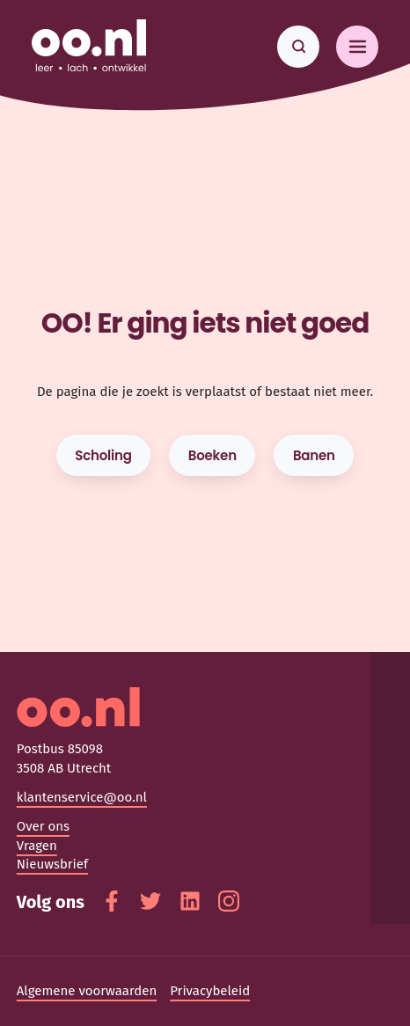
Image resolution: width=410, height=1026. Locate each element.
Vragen (37, 846)
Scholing (103, 455)
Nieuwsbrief (52, 864)
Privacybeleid (210, 991)
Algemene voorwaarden (87, 991)
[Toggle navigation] (357, 47)
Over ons (43, 826)
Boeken (212, 455)
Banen (314, 455)
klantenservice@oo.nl (82, 797)
